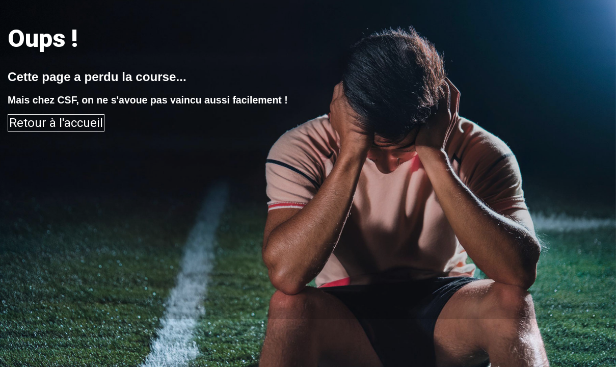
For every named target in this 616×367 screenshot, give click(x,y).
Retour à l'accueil (56, 123)
